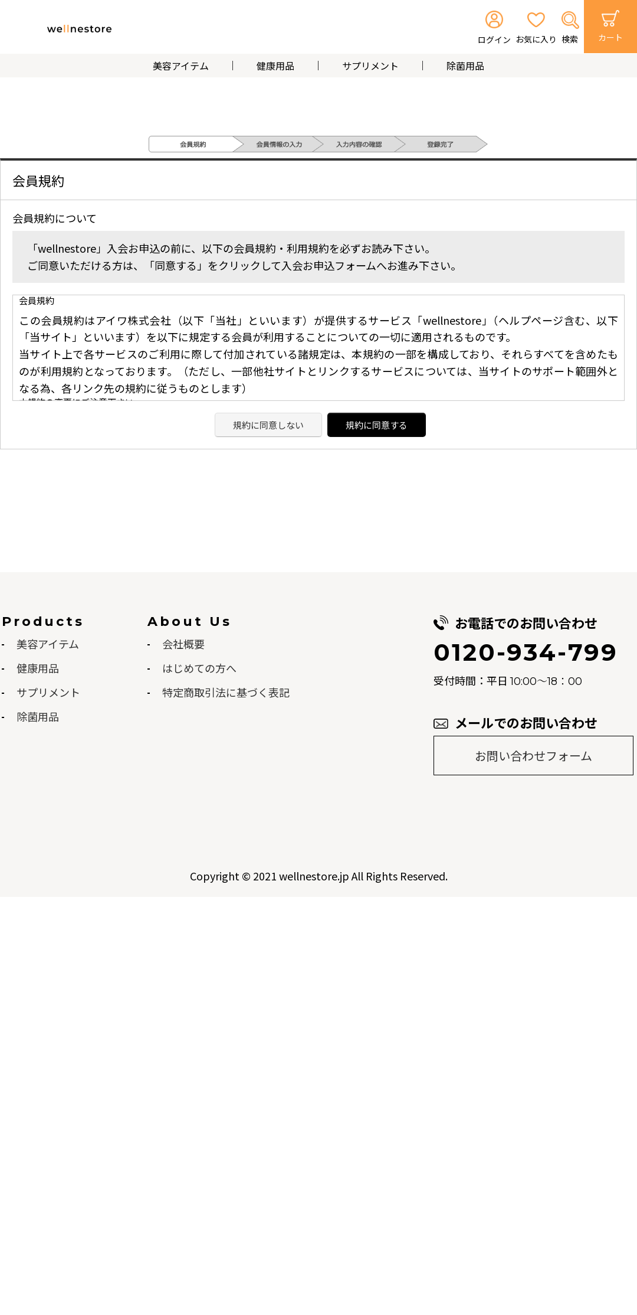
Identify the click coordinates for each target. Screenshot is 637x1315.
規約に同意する (377, 425)
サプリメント (370, 65)
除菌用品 (465, 65)
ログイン (494, 39)
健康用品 (275, 65)
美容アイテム (181, 65)
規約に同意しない (268, 425)
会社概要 (183, 643)
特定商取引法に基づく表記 (226, 692)
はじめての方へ (199, 668)
